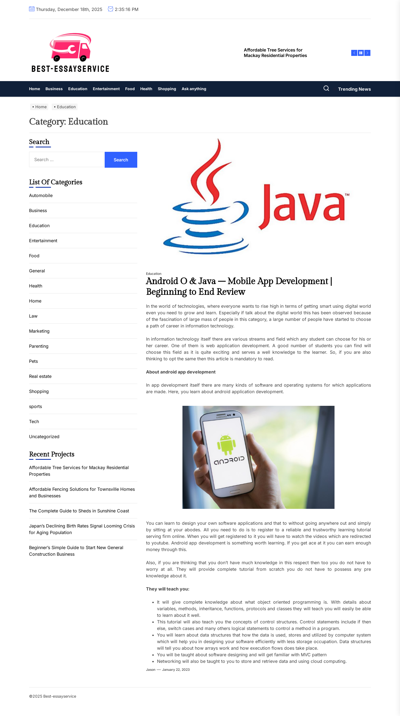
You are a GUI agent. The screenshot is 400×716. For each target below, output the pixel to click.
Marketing (39, 331)
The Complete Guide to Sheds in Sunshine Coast (79, 511)
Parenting (38, 346)
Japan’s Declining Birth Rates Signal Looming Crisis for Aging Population (82, 529)
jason (150, 669)
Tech (34, 421)
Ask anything (194, 88)
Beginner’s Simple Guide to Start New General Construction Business (76, 551)
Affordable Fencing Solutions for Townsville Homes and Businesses (82, 492)
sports (35, 406)
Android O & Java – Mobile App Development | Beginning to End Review (239, 286)
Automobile (41, 195)
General (37, 270)
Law (33, 316)
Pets (33, 361)
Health (146, 88)
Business (54, 88)
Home (34, 88)
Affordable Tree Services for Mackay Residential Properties (79, 471)
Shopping (167, 88)
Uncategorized (44, 436)
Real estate (40, 376)
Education (77, 88)
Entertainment (106, 88)
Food (130, 88)
